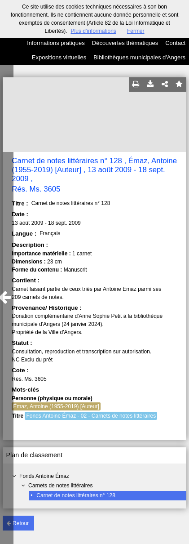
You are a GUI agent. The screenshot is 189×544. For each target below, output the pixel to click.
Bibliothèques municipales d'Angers (139, 57)
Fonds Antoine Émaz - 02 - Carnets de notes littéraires (91, 416)
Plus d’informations (93, 31)
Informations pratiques (56, 43)
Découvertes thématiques (125, 43)
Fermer (136, 31)
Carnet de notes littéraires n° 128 (75, 495)
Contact (175, 43)
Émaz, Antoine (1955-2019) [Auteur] (56, 406)
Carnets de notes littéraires (60, 485)
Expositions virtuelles (59, 57)
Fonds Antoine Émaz (44, 476)
